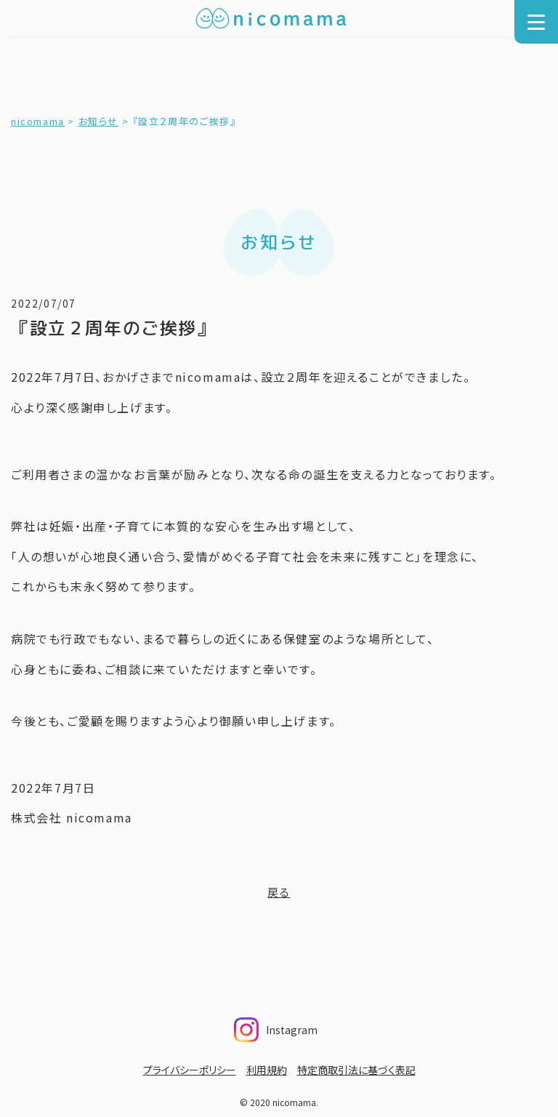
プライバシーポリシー (189, 1069)
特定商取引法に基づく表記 (356, 1069)
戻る (278, 892)
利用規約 (266, 1069)
